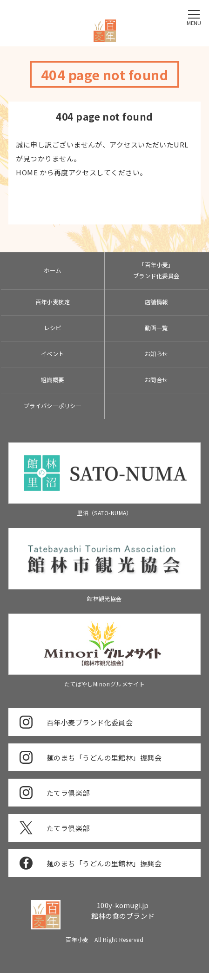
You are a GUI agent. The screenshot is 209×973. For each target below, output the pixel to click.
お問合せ (156, 380)
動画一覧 (156, 328)
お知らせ (156, 354)
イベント (52, 354)
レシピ (52, 328)
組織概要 (52, 380)
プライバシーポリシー (53, 406)
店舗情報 (156, 302)
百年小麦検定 (52, 302)
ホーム (52, 270)
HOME (27, 172)
